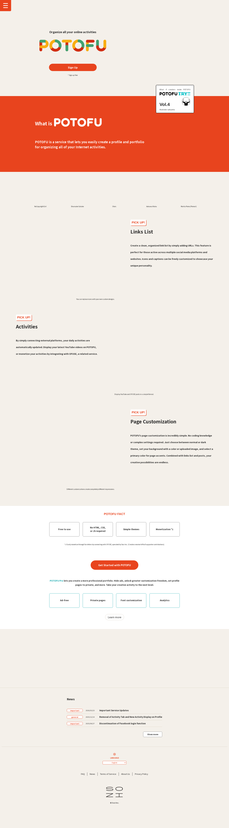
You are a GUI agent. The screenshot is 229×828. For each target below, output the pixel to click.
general (74, 746)
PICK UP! (138, 252)
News (92, 803)
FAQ (83, 803)
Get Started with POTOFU (114, 595)
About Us (125, 803)
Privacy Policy (141, 803)
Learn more (114, 646)
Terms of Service (108, 803)
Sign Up (73, 67)
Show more (152, 764)
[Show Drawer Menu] (5, 5)
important (74, 740)
